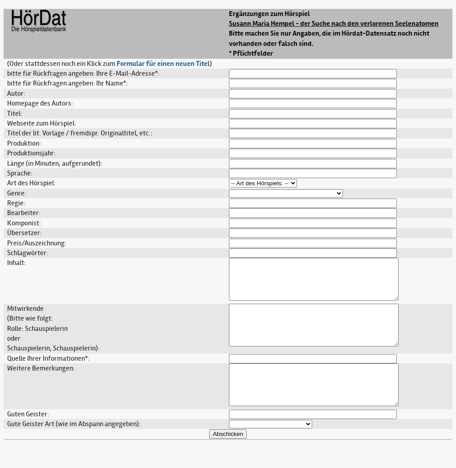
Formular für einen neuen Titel (163, 63)
